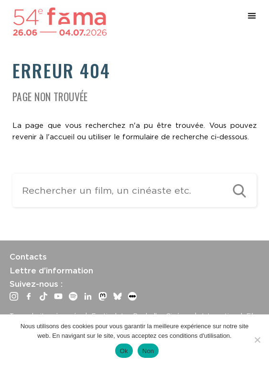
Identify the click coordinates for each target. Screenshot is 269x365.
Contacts (28, 256)
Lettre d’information (51, 270)
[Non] (257, 339)
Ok (124, 351)
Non (148, 351)
